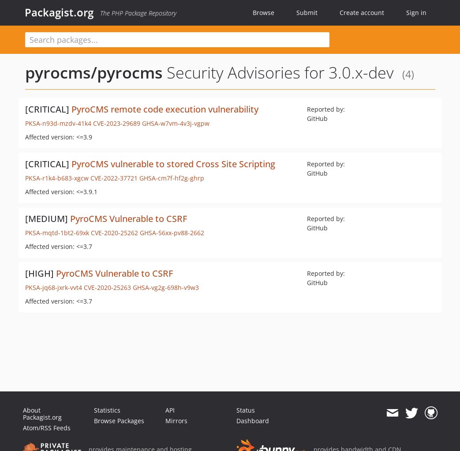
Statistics (107, 410)
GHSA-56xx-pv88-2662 (172, 233)
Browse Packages (119, 421)
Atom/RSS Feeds (47, 428)
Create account (362, 12)
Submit (307, 12)
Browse (263, 12)
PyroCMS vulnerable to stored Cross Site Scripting (173, 164)
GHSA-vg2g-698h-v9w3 (166, 287)
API (170, 410)
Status (245, 410)
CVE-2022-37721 (114, 178)
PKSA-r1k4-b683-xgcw (57, 178)
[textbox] (177, 39)
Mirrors (176, 421)
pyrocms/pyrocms (94, 72)
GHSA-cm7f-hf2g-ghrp (171, 178)
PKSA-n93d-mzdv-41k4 (58, 123)
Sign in (416, 12)
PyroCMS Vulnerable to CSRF (128, 219)
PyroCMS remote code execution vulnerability (164, 109)
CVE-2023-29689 (116, 123)
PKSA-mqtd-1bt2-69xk (57, 233)
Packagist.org (59, 12)
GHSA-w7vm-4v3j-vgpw (175, 123)
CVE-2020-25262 (114, 233)
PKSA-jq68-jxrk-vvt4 (53, 287)
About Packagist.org (42, 413)
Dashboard (252, 421)
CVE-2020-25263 (107, 287)
